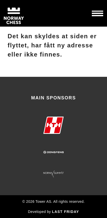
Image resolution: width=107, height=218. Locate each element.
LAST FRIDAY (65, 212)
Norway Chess (23, 13)
